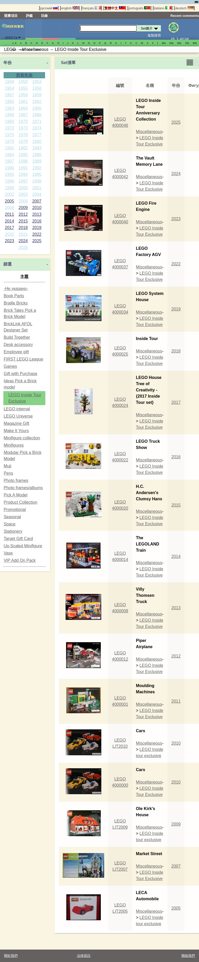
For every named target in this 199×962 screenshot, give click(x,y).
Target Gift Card (18, 538)
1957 (9, 95)
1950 (23, 81)
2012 (23, 214)
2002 (9, 194)
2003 (23, 194)
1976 (23, 135)
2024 (23, 241)
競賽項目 (11, 16)
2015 (23, 221)
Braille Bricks (15, 303)
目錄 (44, 16)
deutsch (184, 8)
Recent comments (184, 16)
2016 (36, 221)
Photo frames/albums (23, 488)
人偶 (50, 29)
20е (37, 49)
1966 (9, 115)
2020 (9, 234)
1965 (36, 108)
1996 (9, 181)
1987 (9, 161)
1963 (9, 108)
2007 (36, 201)
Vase (8, 553)
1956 (36, 88)
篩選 (7, 264)
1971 (36, 121)
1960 (9, 101)
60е (179, 42)
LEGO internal (17, 409)
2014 (9, 221)
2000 (23, 188)
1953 (36, 81)
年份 (7, 62)
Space (9, 524)
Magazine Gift (16, 423)
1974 (36, 128)
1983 (36, 148)
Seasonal (12, 517)
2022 (36, 234)
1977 (36, 135)
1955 (23, 88)
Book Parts (14, 296)
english (70, 8)
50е (171, 42)
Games (10, 366)
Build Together (17, 337)
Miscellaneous (149, 131)
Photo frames (16, 480)
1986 (36, 155)
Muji (7, 466)
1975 (9, 135)
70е (187, 42)
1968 (36, 115)
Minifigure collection (22, 438)
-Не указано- (16, 288)
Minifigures (14, 445)
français (91, 8)
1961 (23, 101)
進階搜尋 (154, 35)
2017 (9, 227)
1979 (23, 141)
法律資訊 (83, 956)
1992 (36, 168)
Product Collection (20, 502)
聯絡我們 (188, 956)
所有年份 (24, 75)
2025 (36, 241)
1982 (23, 148)
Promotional (15, 509)
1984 (9, 155)
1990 (9, 168)
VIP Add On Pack (19, 560)
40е (164, 42)
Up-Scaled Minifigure (23, 546)
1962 (36, 101)
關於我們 (11, 956)
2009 (23, 207)
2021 (23, 234)
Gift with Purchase (20, 373)
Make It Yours (16, 430)
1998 (36, 181)
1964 (23, 108)
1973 (23, 128)
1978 (9, 141)
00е (22, 49)
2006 (23, 201)
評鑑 (29, 16)
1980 (36, 141)
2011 (9, 214)
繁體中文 (114, 8)
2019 (36, 227)
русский (49, 8)
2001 (36, 188)
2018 (23, 227)
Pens (8, 473)
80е (195, 42)
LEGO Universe (18, 416)
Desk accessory (18, 344)
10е (30, 49)
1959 (36, 95)
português (139, 8)
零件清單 (67, 29)
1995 (36, 174)
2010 (36, 207)
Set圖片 (33, 29)
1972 (9, 128)
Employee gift (16, 352)
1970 (23, 121)
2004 (36, 194)
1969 (9, 121)
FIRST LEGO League (23, 359)
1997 (23, 181)
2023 (9, 241)
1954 (9, 88)
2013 (36, 214)
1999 (9, 188)
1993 (9, 174)
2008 (9, 207)
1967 (23, 115)
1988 (23, 161)
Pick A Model (15, 495)
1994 (23, 174)
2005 (9, 201)
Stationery (13, 531)
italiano (163, 8)
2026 (23, 247)
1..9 (14, 42)
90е (14, 49)
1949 (9, 81)
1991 (23, 168)
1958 (23, 95)
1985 (23, 155)
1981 (9, 148)
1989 (36, 161)
